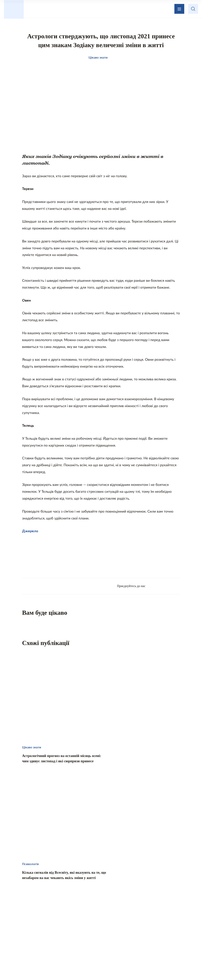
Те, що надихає (64, 923)
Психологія (167, 923)
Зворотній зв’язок (128, 901)
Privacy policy (139, 956)
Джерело (30, 535)
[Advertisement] (101, 561)
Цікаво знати (35, 923)
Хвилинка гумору (101, 931)
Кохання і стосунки (136, 923)
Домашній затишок (98, 923)
